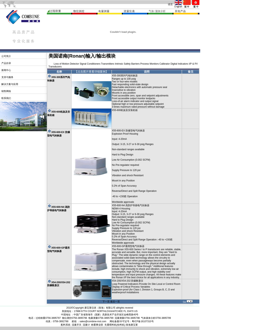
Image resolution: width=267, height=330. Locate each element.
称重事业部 (97, 324)
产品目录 (6, 63)
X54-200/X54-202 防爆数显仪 (58, 284)
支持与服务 (7, 77)
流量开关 (76, 324)
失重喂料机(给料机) (114, 324)
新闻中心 (6, 70)
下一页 (106, 301)
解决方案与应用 (9, 84)
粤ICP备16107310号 (143, 321)
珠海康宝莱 (132, 324)
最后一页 (115, 301)
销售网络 (6, 91)
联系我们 (6, 98)
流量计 (86, 324)
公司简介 (6, 56)
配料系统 (65, 324)
